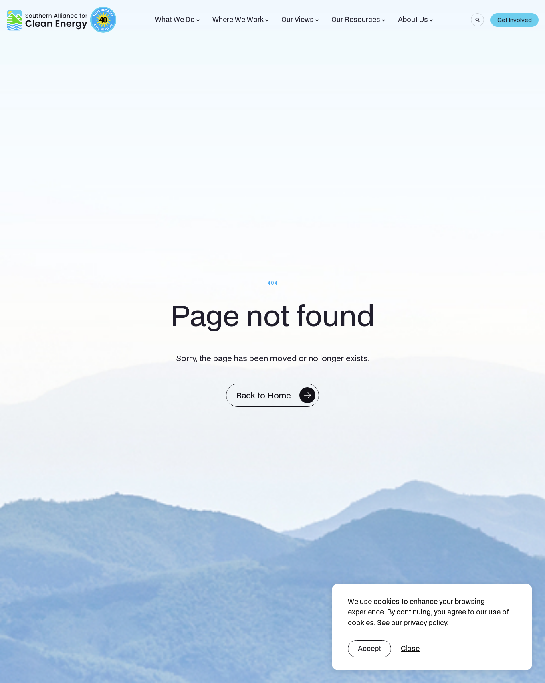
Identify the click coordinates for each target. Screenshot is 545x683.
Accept (369, 648)
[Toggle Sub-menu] (198, 20)
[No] (410, 649)
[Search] (477, 19)
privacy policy (425, 622)
